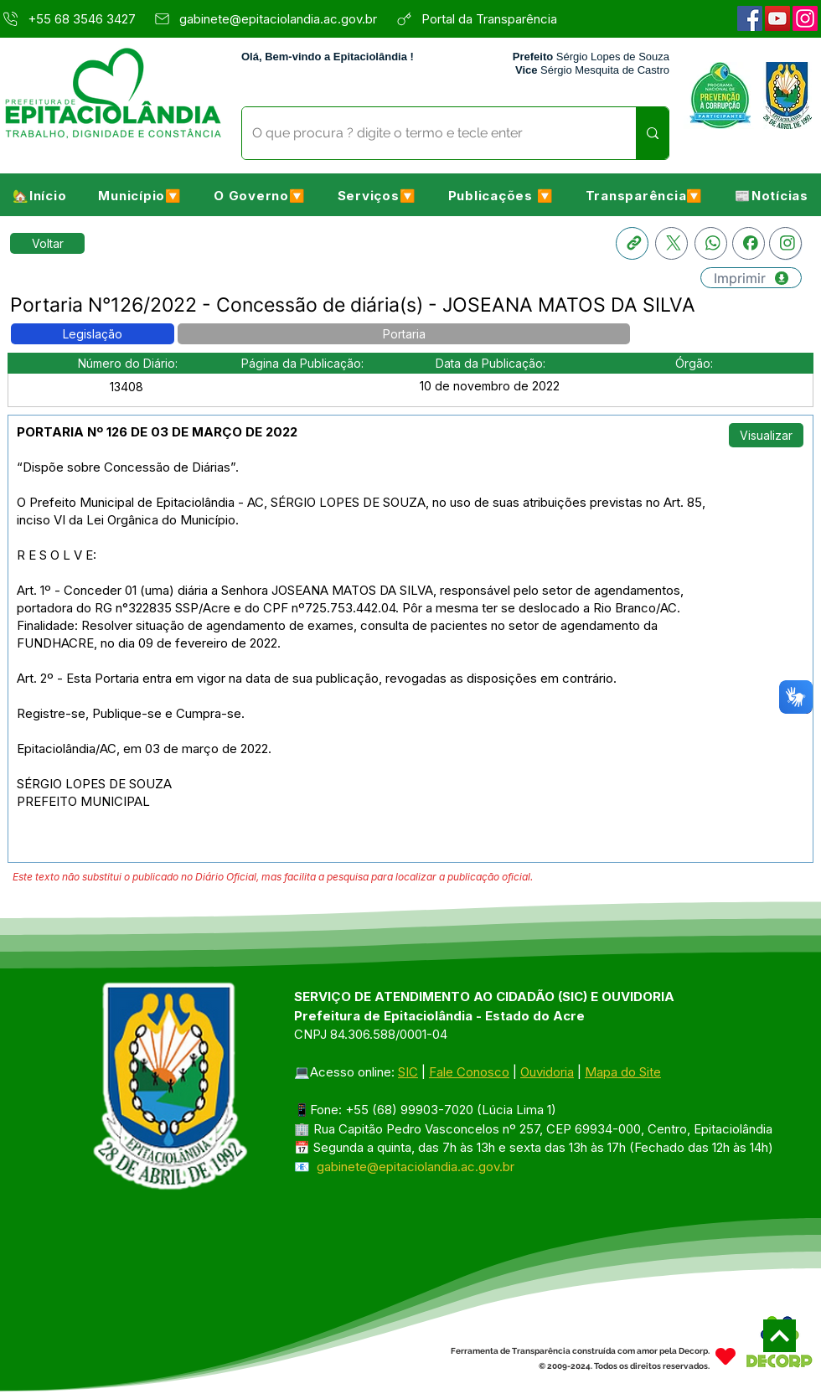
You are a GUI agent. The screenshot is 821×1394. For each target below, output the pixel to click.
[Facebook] (749, 18)
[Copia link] (632, 243)
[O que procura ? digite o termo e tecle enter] (426, 133)
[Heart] (725, 1356)
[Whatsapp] (710, 243)
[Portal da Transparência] (499, 18)
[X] (671, 243)
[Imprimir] (751, 277)
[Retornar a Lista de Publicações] (47, 243)
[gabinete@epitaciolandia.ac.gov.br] (270, 18)
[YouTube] (777, 18)
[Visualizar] (766, 435)
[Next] (779, 1335)
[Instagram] (805, 18)
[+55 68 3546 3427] (71, 18)
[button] (139, 195)
